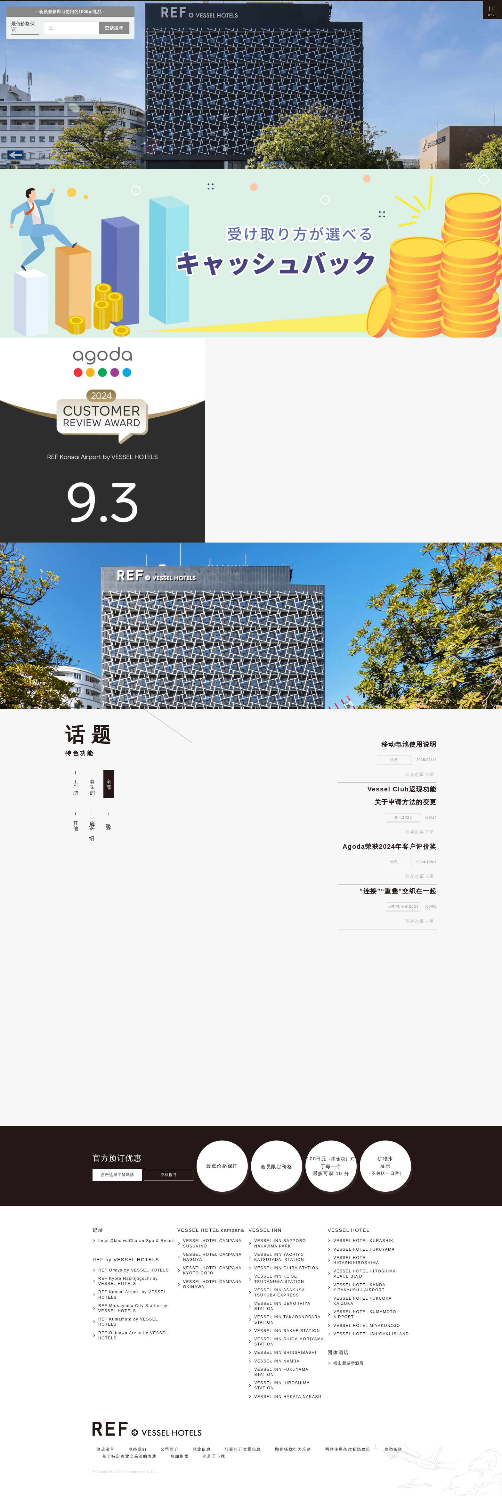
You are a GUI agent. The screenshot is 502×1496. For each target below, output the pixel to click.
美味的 (92, 787)
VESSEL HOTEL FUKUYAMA (364, 1249)
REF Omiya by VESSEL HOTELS (133, 1270)
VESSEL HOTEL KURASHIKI (364, 1240)
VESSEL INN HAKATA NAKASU (287, 1396)
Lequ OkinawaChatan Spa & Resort (136, 1240)
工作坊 (75, 787)
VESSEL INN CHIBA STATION (286, 1268)
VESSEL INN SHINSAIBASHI (285, 1352)
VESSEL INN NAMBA (277, 1361)
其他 (75, 825)
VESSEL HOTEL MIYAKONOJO (366, 1325)
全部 (108, 784)
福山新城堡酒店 (348, 1363)
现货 (108, 820)
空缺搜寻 (168, 1175)
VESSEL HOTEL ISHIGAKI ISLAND (371, 1334)
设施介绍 (92, 826)
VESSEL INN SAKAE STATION (287, 1330)
